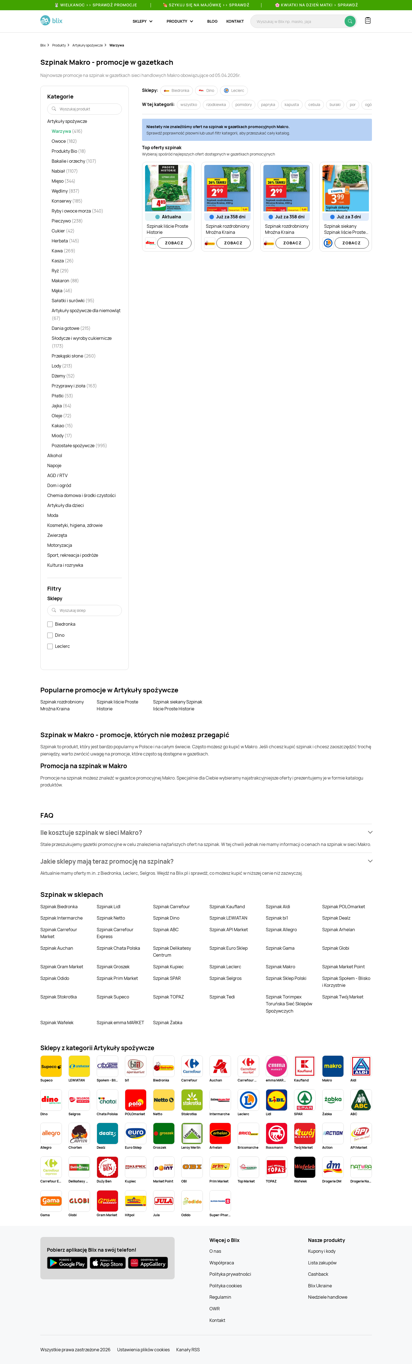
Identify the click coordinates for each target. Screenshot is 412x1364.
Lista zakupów (322, 1263)
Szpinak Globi (335, 948)
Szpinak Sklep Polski (286, 978)
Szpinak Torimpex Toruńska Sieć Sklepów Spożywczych (289, 1004)
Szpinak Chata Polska (118, 948)
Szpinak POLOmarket (343, 907)
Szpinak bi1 (277, 918)
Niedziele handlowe (327, 1297)
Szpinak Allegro (281, 929)
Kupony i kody (321, 1251)
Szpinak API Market (228, 929)
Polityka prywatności (230, 1274)
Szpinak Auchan (56, 948)
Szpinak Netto (111, 918)
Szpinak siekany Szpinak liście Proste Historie (177, 705)
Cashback (318, 1274)
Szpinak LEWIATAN (228, 918)
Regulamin (220, 1297)
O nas (215, 1251)
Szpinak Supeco (113, 997)
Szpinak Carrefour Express (115, 933)
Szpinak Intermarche (61, 918)
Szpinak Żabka (167, 1022)
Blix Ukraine (320, 1286)
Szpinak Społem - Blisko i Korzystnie (346, 981)
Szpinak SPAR (167, 978)
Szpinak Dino (166, 918)
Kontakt (235, 21)
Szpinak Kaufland (227, 907)
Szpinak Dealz (336, 918)
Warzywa (116, 45)
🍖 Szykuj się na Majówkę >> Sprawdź (206, 4)
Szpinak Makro (280, 967)
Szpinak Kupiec (168, 967)
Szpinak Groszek (113, 967)
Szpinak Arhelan (338, 929)
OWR (214, 1309)
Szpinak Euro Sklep (228, 948)
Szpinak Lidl (108, 907)
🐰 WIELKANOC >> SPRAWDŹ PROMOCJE (95, 4)
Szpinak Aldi (278, 907)
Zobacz (174, 242)
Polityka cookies (225, 1286)
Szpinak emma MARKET (120, 1022)
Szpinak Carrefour (171, 907)
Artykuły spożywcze (87, 45)
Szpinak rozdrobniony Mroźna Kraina (62, 705)
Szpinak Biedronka (59, 907)
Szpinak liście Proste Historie (117, 705)
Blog (212, 21)
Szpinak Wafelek (57, 1022)
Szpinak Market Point (343, 967)
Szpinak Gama (280, 948)
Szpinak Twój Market (342, 997)
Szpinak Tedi (222, 997)
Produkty (59, 45)
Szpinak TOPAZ (168, 997)
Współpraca (221, 1263)
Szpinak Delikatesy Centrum (172, 951)
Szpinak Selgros (225, 978)
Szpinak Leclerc (225, 967)
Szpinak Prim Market (117, 978)
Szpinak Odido (54, 978)
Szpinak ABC (166, 929)
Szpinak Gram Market (61, 967)
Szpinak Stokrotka (58, 997)
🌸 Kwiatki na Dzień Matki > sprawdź (316, 4)
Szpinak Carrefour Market (58, 933)
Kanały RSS (188, 1350)
